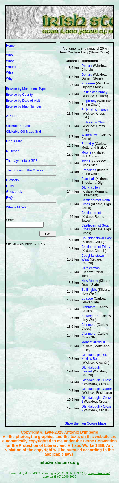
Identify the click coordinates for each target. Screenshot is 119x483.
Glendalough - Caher (97, 389)
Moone (87, 152)
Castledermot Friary (96, 247)
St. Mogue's (90, 316)
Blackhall (88, 179)
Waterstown (90, 135)
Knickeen (88, 83)
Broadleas (89, 170)
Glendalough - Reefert (92, 369)
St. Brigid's (89, 290)
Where (11, 67)
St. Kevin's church (95, 110)
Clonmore (89, 307)
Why (9, 79)
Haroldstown (91, 268)
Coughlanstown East (97, 238)
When (10, 73)
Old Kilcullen (91, 188)
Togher (87, 161)
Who (9, 55)
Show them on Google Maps (85, 423)
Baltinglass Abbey (95, 92)
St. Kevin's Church (95, 122)
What (10, 61)
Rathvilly (88, 144)
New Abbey (90, 281)
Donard (87, 66)
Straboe (87, 298)
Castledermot (91, 213)
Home (10, 45)
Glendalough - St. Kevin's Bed (94, 357)
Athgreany (89, 101)
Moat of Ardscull (93, 342)
